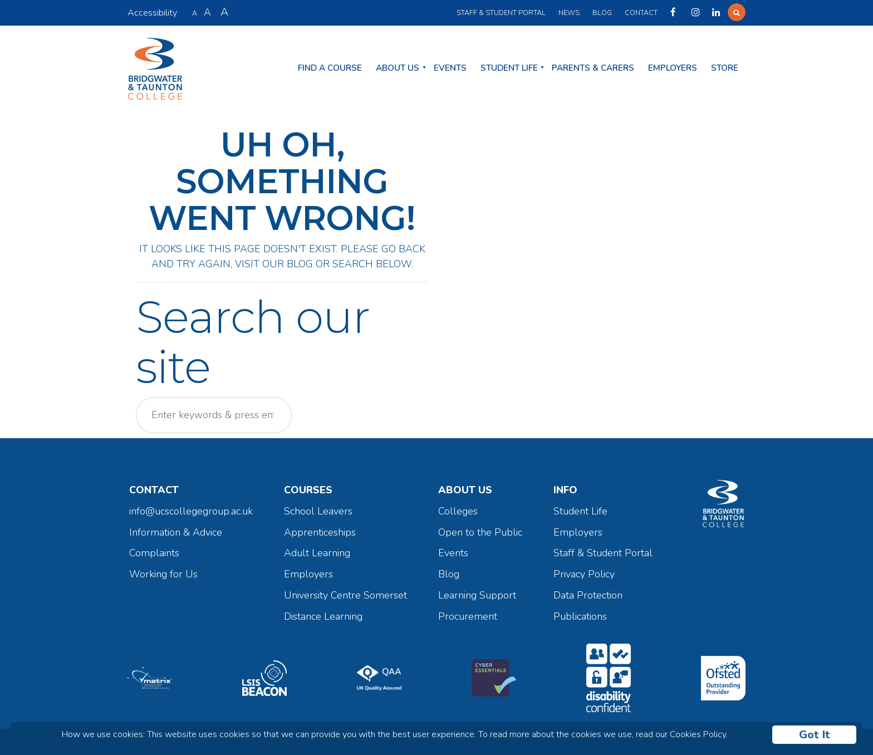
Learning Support (477, 595)
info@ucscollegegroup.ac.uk (191, 511)
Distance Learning (323, 616)
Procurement (467, 616)
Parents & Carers (593, 67)
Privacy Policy (584, 574)
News (569, 12)
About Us (397, 67)
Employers (672, 67)
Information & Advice (175, 532)
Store (724, 67)
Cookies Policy (698, 734)
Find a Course (330, 67)
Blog (602, 12)
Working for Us (163, 574)
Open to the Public (480, 532)
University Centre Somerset (345, 595)
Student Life (509, 67)
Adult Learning (317, 553)
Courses (308, 490)
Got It (814, 734)
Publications (580, 616)
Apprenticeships (320, 532)
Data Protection (587, 595)
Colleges (458, 511)
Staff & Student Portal (501, 12)
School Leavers (318, 511)
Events (450, 67)
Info (565, 490)
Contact (641, 12)
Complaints (154, 553)
